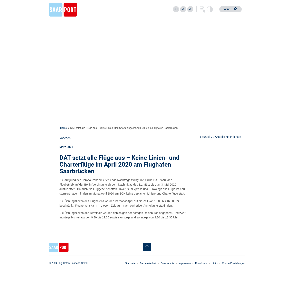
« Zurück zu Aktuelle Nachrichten (220, 136)
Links (214, 263)
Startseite (130, 263)
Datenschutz (167, 263)
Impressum (185, 263)
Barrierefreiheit (148, 263)
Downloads (201, 263)
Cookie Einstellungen (233, 263)
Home (63, 128)
